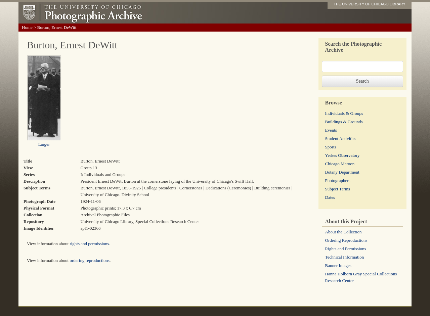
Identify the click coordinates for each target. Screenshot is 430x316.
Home (27, 27)
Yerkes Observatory (342, 155)
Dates (330, 197)
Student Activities (340, 138)
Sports (330, 146)
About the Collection (343, 231)
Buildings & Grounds (344, 121)
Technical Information (344, 257)
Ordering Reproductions (346, 240)
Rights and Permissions (345, 248)
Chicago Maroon (340, 163)
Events (331, 130)
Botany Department (342, 172)
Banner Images (338, 265)
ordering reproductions (90, 260)
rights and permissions (89, 243)
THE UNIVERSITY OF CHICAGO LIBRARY (369, 4)
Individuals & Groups (344, 113)
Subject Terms (337, 188)
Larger (44, 144)
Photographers (337, 180)
